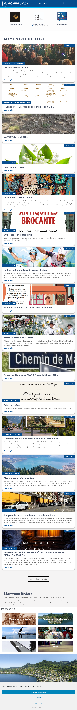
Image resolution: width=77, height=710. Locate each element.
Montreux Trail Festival (11, 474)
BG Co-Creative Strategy (12, 434)
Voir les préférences (38, 703)
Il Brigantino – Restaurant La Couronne (17, 102)
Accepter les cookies (38, 692)
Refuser (38, 698)
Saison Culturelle (9, 548)
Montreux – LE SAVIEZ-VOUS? (14, 63)
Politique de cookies (37, 707)
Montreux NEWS (9, 163)
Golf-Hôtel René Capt (11, 401)
